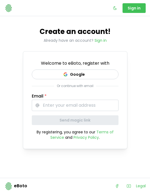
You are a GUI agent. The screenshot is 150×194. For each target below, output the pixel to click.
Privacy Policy (86, 137)
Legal (141, 186)
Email (39, 96)
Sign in (101, 40)
